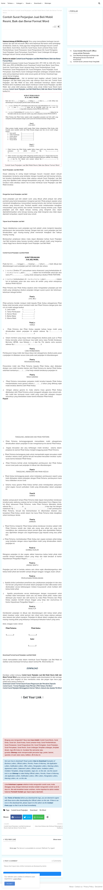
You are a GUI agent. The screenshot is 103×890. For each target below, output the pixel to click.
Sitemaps (48, 3)
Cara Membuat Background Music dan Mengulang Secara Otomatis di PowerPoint (86, 57)
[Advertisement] (43, 35)
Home (3, 3)
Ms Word (11, 10)
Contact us (78, 887)
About (71, 887)
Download (37, 3)
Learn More (17, 879)
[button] (99, 3)
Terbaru (10, 3)
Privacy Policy (89, 887)
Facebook (17, 817)
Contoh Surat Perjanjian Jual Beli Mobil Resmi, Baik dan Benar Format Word (35, 89)
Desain (28, 3)
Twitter (28, 817)
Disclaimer (98, 887)
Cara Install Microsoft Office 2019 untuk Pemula (84, 52)
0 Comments (56, 861)
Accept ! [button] (10, 883)
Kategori (19, 3)
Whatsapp (39, 817)
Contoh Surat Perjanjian (19, 810)
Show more (57, 839)
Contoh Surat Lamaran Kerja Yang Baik (86, 61)
